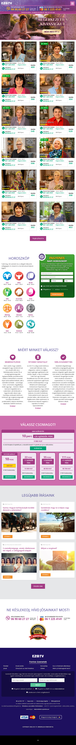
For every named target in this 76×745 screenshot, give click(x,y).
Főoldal (5, 666)
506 (33, 163)
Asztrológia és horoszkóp (12, 545)
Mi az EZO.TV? (20, 701)
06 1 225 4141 (10, 65)
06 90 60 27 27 (10, 69)
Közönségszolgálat (42, 701)
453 (70, 227)
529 (70, 131)
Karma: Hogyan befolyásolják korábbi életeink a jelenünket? (18, 509)
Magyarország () (50, 717)
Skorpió (19, 315)
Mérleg (7, 315)
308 (70, 195)
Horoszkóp (43, 666)
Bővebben (31, 51)
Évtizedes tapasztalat (38, 362)
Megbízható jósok (12, 362)
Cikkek (42, 668)
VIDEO (44, 44)
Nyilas (31, 315)
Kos (7, 283)
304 (70, 99)
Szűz (31, 299)
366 (33, 99)
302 (33, 227)
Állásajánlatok (55, 701)
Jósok (5, 668)
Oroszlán (19, 299)
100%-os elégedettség (63, 362)
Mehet (38, 685)
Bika (19, 283)
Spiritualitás (8, 504)
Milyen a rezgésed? (49, 548)
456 (70, 67)
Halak (31, 331)
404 (33, 195)
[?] (33, 689)
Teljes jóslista (38, 238)
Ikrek (31, 283)
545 (33, 131)
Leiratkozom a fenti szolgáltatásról (39, 692)
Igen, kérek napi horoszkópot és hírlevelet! (54, 286)
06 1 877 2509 (51, 12)
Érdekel (12, 406)
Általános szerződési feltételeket (32, 706)
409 (33, 67)
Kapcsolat (30, 701)
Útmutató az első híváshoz (25, 668)
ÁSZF (53, 289)
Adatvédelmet (64, 289)
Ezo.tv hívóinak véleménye (61, 666)
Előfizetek (38, 448)
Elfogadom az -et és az (54, 289)
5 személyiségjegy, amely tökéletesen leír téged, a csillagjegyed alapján (19, 549)
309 (70, 163)
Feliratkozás (57, 294)
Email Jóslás (20, 666)
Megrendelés (9, 477)
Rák (7, 299)
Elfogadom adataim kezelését (23, 689)
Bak (7, 331)
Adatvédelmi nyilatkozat (41, 709)
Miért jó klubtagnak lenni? (61, 668)
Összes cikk (38, 586)
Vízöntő (19, 331)
